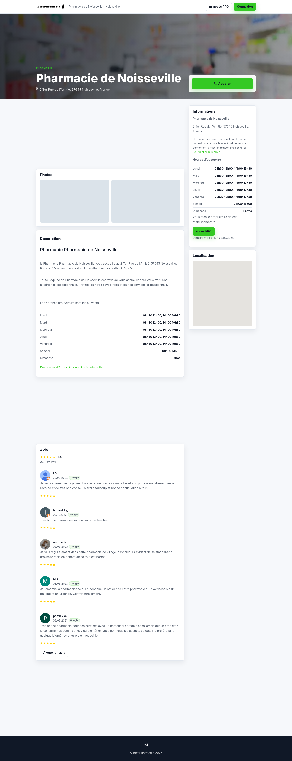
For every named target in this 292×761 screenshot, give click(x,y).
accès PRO (204, 231)
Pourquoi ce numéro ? (206, 151)
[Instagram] (146, 745)
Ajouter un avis (54, 652)
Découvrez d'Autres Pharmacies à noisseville (71, 367)
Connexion (245, 6)
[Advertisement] (110, 135)
